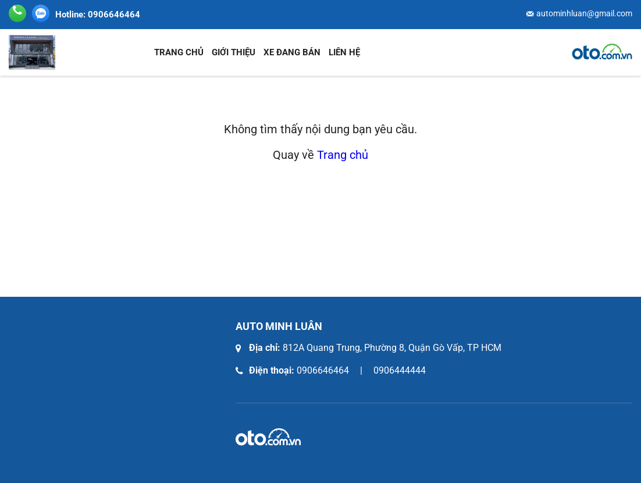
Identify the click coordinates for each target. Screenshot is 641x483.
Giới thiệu (233, 52)
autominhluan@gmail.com (584, 13)
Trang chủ (179, 52)
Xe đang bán (291, 52)
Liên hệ (344, 52)
